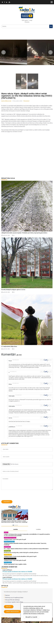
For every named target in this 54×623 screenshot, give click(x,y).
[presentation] (14, 495)
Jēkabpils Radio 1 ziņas (10, 537)
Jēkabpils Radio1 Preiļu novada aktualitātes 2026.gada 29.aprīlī (20, 556)
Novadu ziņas (8, 554)
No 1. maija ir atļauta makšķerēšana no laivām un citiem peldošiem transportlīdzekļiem (26, 548)
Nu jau (10, 360)
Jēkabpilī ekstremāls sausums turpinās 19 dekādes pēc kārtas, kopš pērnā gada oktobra (24, 233)
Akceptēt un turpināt (31, 617)
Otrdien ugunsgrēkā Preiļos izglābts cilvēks (15, 564)
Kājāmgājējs (12, 406)
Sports (6, 532)
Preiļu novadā (8, 562)
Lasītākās (38, 529)
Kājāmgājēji (12, 396)
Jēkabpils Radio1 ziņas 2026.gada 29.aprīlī (15, 560)
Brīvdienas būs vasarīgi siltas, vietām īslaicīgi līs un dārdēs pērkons (21, 552)
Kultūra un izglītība (9, 541)
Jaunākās (15, 529)
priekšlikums (12, 426)
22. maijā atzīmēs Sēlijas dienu (9, 346)
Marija (10, 384)
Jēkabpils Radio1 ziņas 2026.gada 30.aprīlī (15, 539)
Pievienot (7, 501)
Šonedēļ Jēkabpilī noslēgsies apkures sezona (13, 289)
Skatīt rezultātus (12, 611)
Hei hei (10, 418)
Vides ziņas (7, 546)
